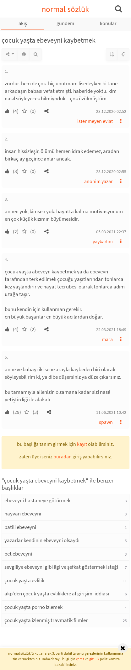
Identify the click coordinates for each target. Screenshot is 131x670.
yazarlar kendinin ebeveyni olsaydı (41, 540)
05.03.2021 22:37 (111, 232)
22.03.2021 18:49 (111, 329)
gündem (65, 23)
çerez (80, 659)
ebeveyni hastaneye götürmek (37, 500)
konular (108, 23)
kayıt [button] (82, 444)
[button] (46, 111)
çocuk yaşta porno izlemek (33, 607)
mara (107, 339)
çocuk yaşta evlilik (24, 580)
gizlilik (94, 659)
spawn (106, 422)
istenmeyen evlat (95, 121)
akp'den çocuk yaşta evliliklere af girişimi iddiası (56, 593)
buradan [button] (62, 456)
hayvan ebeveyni (22, 513)
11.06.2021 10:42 (111, 412)
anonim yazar (98, 181)
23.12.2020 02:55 (111, 171)
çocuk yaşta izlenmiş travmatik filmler (46, 620)
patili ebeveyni (20, 527)
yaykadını (103, 241)
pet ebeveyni (18, 553)
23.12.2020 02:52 (111, 111)
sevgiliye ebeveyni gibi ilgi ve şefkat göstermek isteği (61, 566)
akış (23, 23)
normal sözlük (65, 9)
